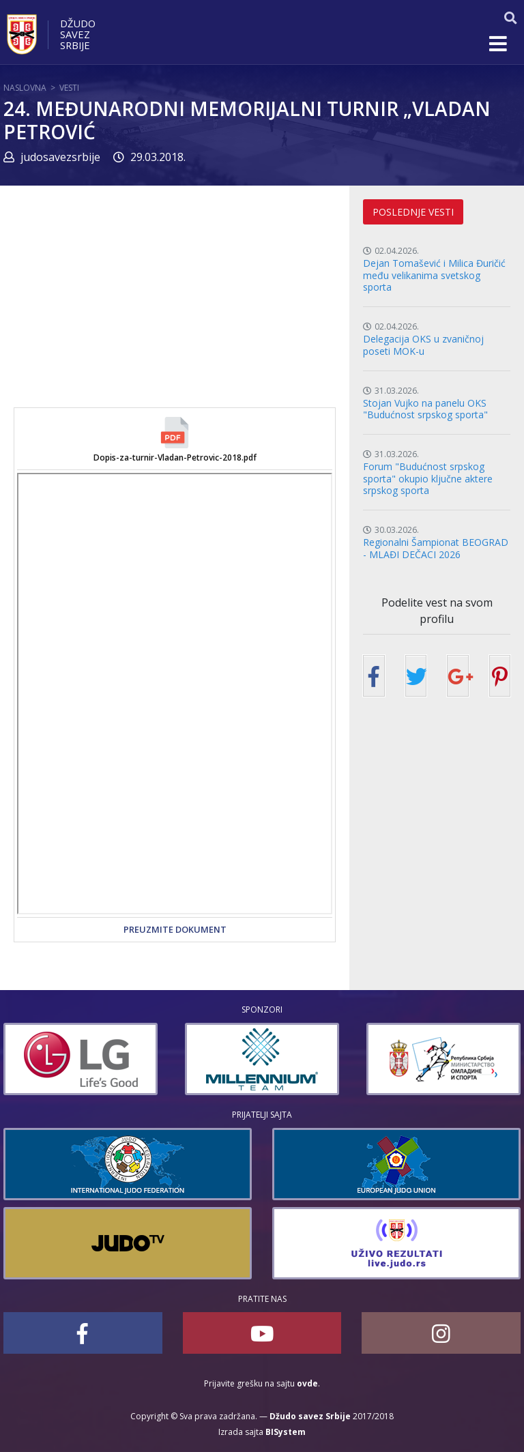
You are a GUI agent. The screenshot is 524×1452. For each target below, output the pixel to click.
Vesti (69, 87)
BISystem (285, 1432)
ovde (307, 1383)
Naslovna (24, 87)
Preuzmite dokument (175, 929)
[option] (80, 1059)
